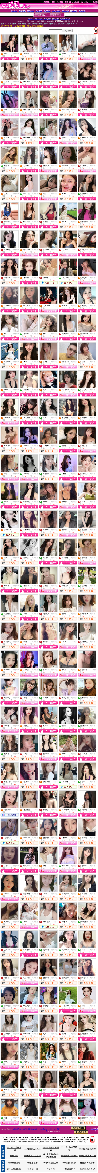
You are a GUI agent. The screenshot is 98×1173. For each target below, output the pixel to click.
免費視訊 (16, 54)
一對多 (74, 250)
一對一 (55, 278)
